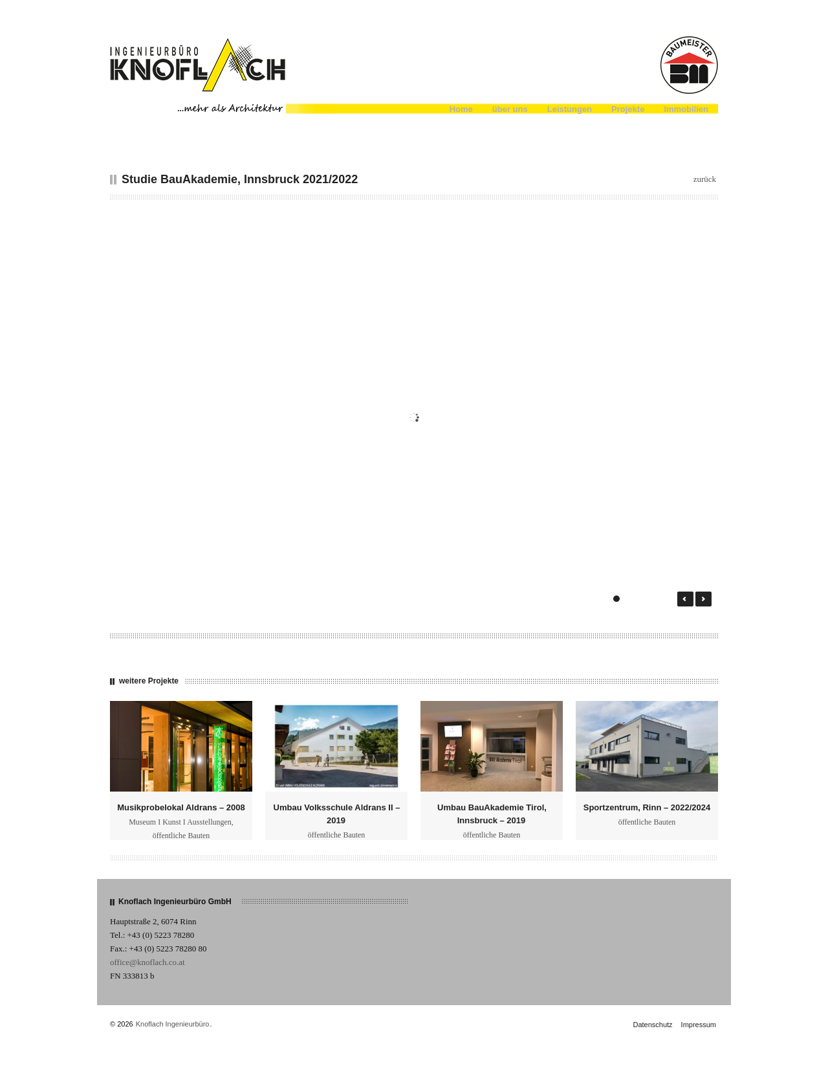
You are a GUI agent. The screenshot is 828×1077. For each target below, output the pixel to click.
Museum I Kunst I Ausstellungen (180, 822)
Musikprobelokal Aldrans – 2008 (181, 807)
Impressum (698, 1024)
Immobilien (686, 109)
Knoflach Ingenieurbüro (173, 1024)
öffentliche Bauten (181, 835)
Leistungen (569, 109)
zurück (704, 179)
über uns (510, 109)
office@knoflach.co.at (147, 962)
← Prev (685, 599)
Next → (703, 599)
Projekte (627, 109)
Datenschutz (652, 1024)
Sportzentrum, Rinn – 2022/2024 (647, 807)
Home (461, 109)
